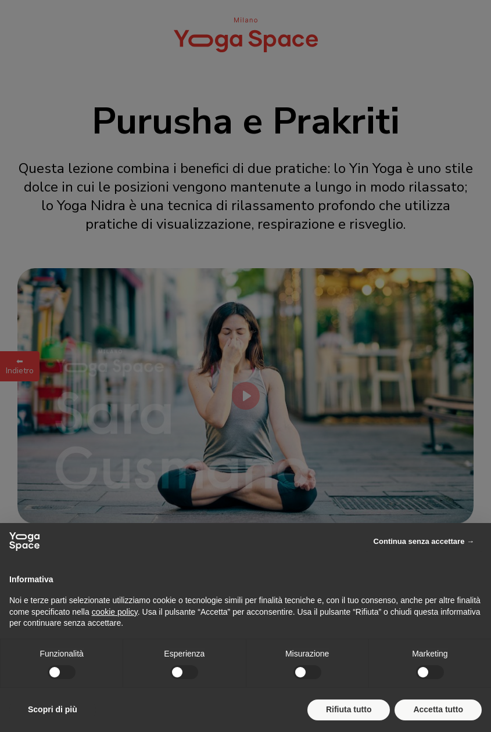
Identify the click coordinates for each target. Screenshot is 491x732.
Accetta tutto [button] (438, 709)
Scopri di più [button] (52, 709)
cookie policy (115, 611)
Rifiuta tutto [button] (349, 709)
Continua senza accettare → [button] (424, 541)
